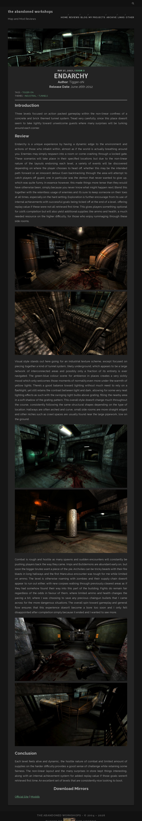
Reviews (70, 12)
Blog (81, 12)
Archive (109, 12)
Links (120, 12)
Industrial (30, 87)
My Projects (94, 12)
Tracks (68, 816)
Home (59, 12)
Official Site (22, 787)
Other (130, 12)
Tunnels (43, 87)
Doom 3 (80, 62)
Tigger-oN (27, 83)
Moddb (35, 787)
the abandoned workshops (30, 11)
